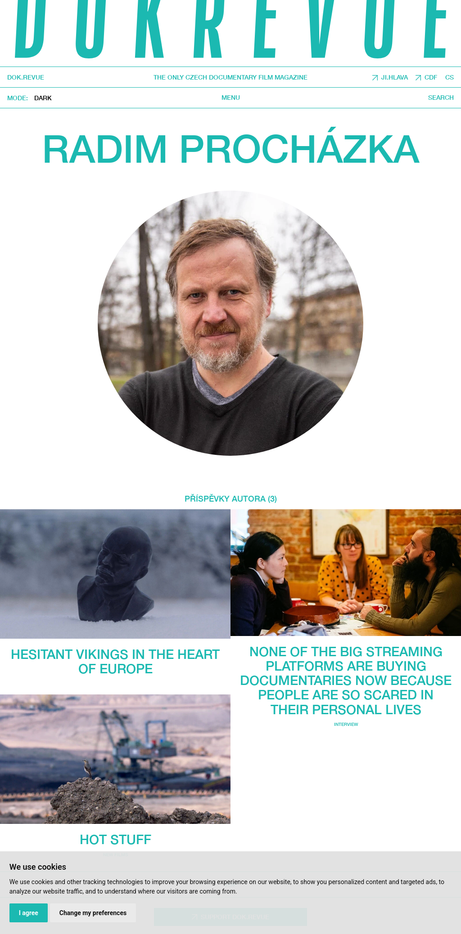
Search (441, 97)
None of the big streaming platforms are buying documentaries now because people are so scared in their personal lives (346, 680)
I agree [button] (28, 912)
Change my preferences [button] (93, 912)
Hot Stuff (115, 839)
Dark (43, 98)
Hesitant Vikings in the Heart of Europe (115, 661)
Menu (230, 97)
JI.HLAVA (394, 77)
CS (449, 77)
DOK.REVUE (25, 77)
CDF (431, 77)
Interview (346, 724)
